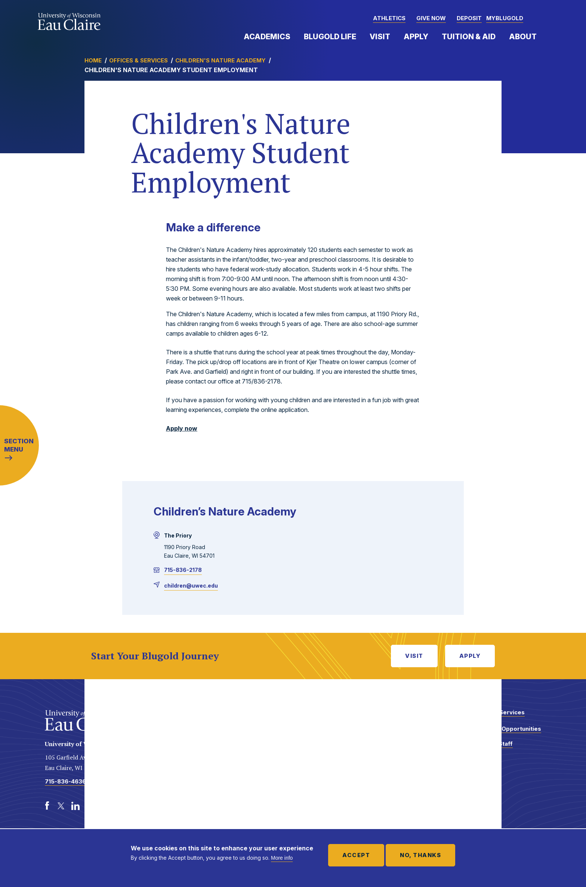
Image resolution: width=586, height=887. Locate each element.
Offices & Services (138, 60)
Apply (416, 36)
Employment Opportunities (503, 728)
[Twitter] (61, 806)
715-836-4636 (65, 781)
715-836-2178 (183, 570)
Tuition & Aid (469, 36)
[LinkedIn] (75, 806)
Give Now (431, 18)
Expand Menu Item (294, 36)
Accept (356, 855)
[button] (541, 18)
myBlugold (504, 18)
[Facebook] (47, 806)
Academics (267, 36)
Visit (380, 36)
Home (93, 60)
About (523, 36)
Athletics (389, 18)
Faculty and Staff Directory (489, 747)
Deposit (469, 18)
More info (282, 858)
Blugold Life (330, 36)
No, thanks (420, 855)
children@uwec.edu (191, 585)
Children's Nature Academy (220, 60)
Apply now (181, 428)
